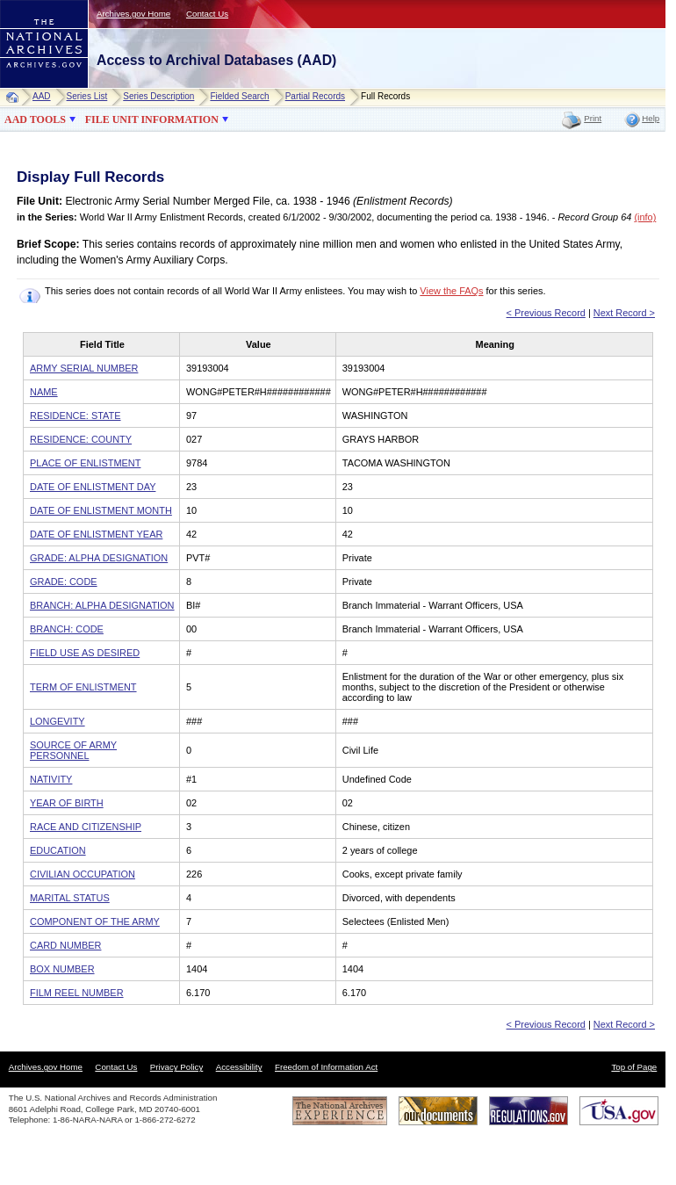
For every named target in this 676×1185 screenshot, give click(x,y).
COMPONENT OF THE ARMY (95, 921)
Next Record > (624, 312)
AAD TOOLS (35, 119)
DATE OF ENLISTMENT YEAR (96, 534)
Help (650, 118)
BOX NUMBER (62, 969)
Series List (87, 96)
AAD (41, 96)
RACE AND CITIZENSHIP (85, 826)
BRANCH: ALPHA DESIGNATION (102, 605)
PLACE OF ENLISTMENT (85, 463)
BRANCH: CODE (67, 629)
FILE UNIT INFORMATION (152, 119)
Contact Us (207, 13)
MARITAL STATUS (70, 897)
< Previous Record (546, 312)
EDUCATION (58, 850)
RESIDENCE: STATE (75, 415)
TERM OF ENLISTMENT (83, 687)
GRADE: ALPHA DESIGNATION (99, 558)
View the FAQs (451, 290)
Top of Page (634, 1067)
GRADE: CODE (63, 581)
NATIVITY (51, 779)
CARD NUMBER (65, 945)
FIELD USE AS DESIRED (85, 652)
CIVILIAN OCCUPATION (82, 874)
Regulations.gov (528, 1110)
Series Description (158, 96)
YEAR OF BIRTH (67, 803)
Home (16, 97)
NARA (27, 88)
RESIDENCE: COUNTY (81, 439)
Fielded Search (239, 96)
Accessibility (239, 1067)
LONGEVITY (57, 721)
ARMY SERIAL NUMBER (84, 368)
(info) (645, 217)
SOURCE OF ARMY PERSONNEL (73, 750)
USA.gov (618, 1110)
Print (592, 118)
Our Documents (438, 1110)
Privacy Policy (177, 1067)
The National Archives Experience (339, 1110)
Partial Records (315, 96)
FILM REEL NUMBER (77, 992)
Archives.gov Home (133, 13)
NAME (44, 392)
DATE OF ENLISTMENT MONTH (101, 510)
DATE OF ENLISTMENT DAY (92, 486)
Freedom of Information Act (326, 1067)
